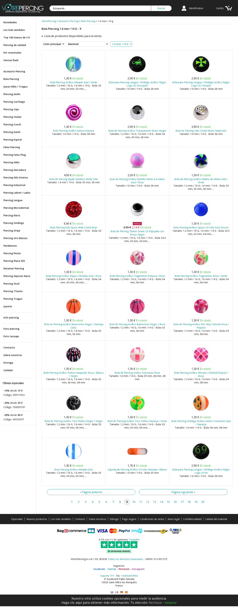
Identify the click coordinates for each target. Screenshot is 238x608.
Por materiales (12, 52)
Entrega (8, 362)
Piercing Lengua (12, 200)
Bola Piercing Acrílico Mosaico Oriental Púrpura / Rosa (201, 374)
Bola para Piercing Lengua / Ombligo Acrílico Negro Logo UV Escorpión (137, 84)
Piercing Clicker (12, 116)
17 (182, 502)
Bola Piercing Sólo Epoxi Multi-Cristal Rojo (73, 227)
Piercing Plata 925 (14, 260)
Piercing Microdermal (16, 207)
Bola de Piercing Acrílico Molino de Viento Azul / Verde (201, 180)
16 (175, 502)
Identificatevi (196, 8)
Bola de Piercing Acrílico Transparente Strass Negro (137, 130)
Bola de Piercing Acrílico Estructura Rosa (137, 372)
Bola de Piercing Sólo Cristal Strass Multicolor (201, 130)
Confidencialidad (192, 519)
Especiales (17, 519)
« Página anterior (91, 492)
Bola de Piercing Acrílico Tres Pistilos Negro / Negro (74, 421)
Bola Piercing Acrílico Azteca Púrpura (73, 130)
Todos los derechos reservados (125, 559)
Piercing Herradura (14, 170)
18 (189, 502)
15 (168, 502)
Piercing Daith (11, 132)
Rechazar (155, 602)
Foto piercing (11, 328)
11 (140, 502)
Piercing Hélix (11, 162)
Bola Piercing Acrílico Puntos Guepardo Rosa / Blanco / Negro (73, 374)
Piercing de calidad (14, 45)
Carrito (220, 8)
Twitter (111, 569)
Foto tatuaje (11, 336)
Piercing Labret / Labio (16, 192)
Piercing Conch (12, 124)
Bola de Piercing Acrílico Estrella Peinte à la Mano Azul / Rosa (137, 180)
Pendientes (10, 245)
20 (202, 502)
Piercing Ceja (11, 109)
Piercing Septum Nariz (16, 276)
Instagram (138, 569)
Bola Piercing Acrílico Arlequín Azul (73, 469)
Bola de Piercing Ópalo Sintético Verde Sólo (73, 179)
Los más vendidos (14, 30)
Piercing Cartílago (14, 101)
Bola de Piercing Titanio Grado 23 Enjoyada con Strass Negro (137, 233)
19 (195, 502)
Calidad (8, 370)
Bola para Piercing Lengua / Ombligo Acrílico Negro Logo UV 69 (201, 471)
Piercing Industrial (14, 185)
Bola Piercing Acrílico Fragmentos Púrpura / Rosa (137, 275)
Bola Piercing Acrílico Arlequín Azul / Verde (73, 82)
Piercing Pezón (12, 253)
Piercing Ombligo (13, 223)
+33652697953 (129, 575)
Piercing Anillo (11, 94)
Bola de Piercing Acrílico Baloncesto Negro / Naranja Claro (73, 326)
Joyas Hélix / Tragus (15, 86)
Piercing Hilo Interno (15, 177)
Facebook (99, 569)
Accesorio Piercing (14, 71)
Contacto (9, 347)
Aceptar (171, 602)
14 (161, 502)
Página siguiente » (183, 492)
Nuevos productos (36, 519)
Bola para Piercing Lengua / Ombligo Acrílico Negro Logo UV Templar (201, 84)
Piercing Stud (11, 283)
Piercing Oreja (11, 230)
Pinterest (124, 569)
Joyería (7, 306)
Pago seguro (129, 519)
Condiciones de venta (152, 519)
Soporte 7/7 (107, 575)
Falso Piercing (11, 147)
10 (133, 502)
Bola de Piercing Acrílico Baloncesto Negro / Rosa (137, 324)
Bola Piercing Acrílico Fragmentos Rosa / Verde (201, 275)
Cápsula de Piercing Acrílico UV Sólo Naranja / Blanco (137, 469)
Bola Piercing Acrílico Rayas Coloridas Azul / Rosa (73, 275)
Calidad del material (216, 519)
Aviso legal (173, 519)
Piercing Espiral (12, 139)
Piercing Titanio (13, 291)
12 (147, 502)
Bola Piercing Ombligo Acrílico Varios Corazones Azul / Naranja (201, 422)
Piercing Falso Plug (14, 154)
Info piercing (11, 317)
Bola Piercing (11, 79)
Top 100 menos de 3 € (16, 37)
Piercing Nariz (11, 215)
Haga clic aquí (71, 602)
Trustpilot (134, 539)
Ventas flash (10, 60)
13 (154, 502)
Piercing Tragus (12, 298)
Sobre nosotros (12, 355)
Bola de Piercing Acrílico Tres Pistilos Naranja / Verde (137, 421)
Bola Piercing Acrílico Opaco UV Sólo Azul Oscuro (201, 227)
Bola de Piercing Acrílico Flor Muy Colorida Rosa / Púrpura (201, 326)
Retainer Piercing (13, 268)
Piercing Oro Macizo (15, 238)
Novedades (10, 22)
